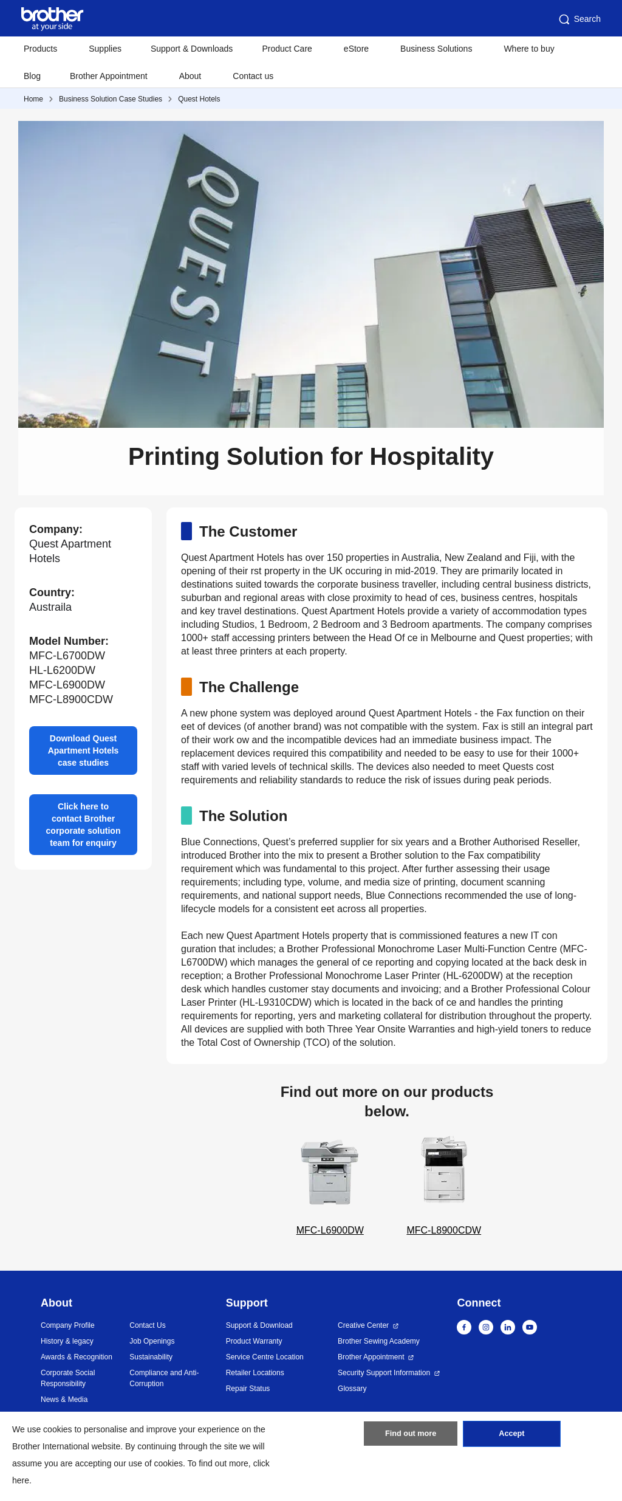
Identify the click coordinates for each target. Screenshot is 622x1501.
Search (579, 19)
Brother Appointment (109, 76)
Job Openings (151, 1341)
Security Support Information (384, 1373)
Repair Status (248, 1388)
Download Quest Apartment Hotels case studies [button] (83, 750)
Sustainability (151, 1357)
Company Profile (68, 1325)
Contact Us (147, 1325)
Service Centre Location (265, 1357)
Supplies (105, 48)
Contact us (253, 76)
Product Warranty (254, 1341)
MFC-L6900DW (330, 1184)
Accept (511, 1437)
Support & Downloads (192, 48)
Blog (32, 76)
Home (33, 99)
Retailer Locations (255, 1373)
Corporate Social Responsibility (68, 1378)
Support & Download (259, 1325)
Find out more (410, 1437)
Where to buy (529, 48)
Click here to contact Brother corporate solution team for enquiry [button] (83, 825)
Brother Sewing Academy (379, 1341)
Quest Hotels (199, 99)
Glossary (352, 1388)
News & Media (64, 1399)
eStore (356, 48)
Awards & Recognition (76, 1357)
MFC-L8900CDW (444, 1184)
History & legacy (67, 1341)
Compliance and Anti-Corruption (164, 1378)
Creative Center (363, 1325)
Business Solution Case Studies (110, 99)
